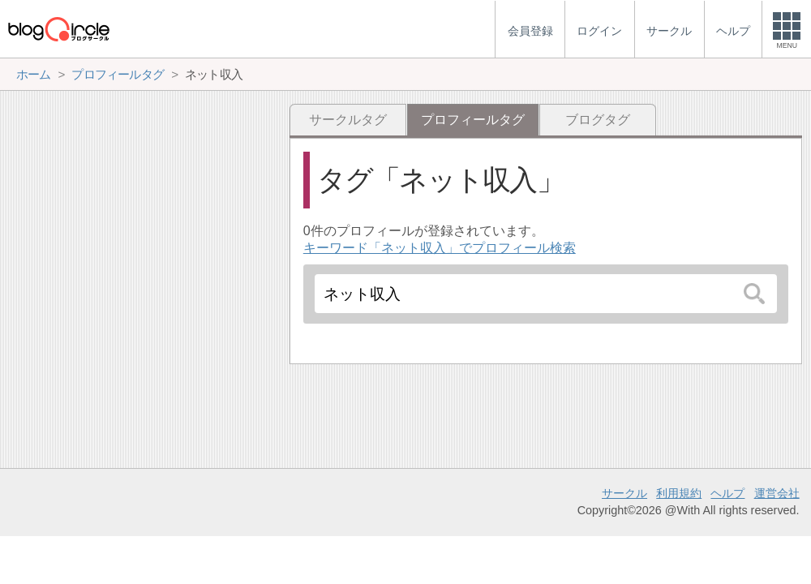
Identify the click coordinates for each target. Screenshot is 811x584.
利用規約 (679, 493)
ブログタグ (597, 120)
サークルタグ (348, 120)
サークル (624, 493)
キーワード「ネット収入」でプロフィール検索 (439, 248)
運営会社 (777, 493)
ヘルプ (727, 493)
